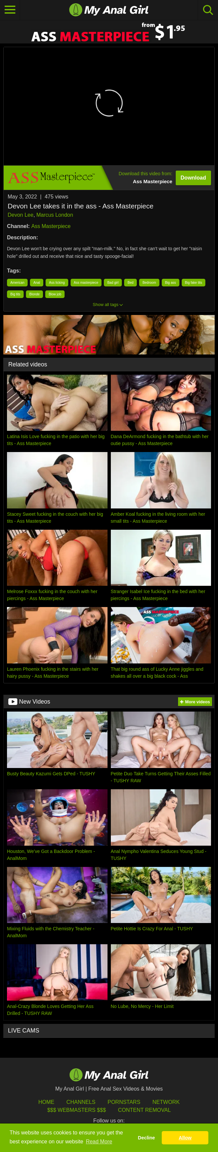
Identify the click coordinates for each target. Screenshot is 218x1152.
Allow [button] (185, 1137)
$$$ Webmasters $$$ (76, 1110)
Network (166, 1102)
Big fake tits (193, 282)
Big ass (170, 282)
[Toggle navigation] (10, 10)
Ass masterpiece (86, 282)
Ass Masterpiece (51, 226)
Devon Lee (20, 215)
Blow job (55, 294)
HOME (46, 1102)
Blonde (34, 294)
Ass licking (57, 282)
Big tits (15, 294)
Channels (81, 1102)
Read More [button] (99, 1141)
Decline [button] (146, 1137)
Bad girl (112, 282)
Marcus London (54, 215)
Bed (130, 282)
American (17, 282)
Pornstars (124, 1102)
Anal (36, 282)
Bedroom (149, 282)
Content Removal (144, 1110)
